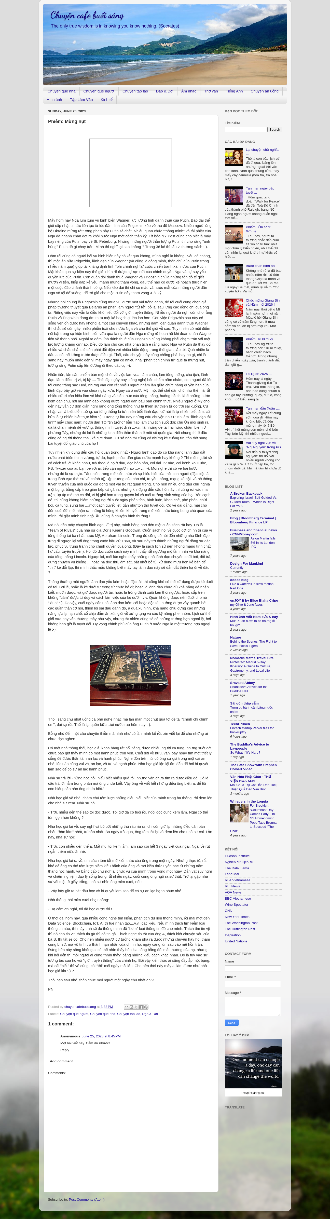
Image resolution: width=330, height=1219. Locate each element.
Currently (236, 568)
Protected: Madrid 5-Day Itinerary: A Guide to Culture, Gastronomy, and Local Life (250, 666)
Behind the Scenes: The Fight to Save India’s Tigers (253, 644)
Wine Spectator (236, 904)
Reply (64, 1050)
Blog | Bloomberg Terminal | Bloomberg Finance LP (253, 520)
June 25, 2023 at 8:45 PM (101, 1036)
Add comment (61, 1061)
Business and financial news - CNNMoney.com (253, 532)
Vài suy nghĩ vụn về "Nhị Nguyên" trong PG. (264, 445)
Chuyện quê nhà (62, 91)
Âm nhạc (188, 91)
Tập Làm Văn (81, 99)
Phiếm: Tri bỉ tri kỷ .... (262, 339)
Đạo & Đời (164, 91)
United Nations (236, 941)
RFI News (232, 886)
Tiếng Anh (234, 91)
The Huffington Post (240, 929)
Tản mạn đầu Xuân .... (263, 408)
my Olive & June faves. (247, 604)
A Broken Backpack (246, 493)
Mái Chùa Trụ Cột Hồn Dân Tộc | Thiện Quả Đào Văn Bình (253, 787)
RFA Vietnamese (237, 880)
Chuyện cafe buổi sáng (86, 14)
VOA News (233, 892)
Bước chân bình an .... (262, 266)
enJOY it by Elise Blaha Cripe (254, 600)
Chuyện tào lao (135, 91)
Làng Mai (232, 874)
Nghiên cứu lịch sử (239, 862)
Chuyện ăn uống (265, 91)
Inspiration (233, 935)
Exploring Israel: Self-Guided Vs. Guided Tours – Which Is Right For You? (253, 502)
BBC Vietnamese (238, 898)
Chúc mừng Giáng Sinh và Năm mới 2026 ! (263, 302)
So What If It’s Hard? (245, 752)
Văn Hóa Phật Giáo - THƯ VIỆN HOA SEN (250, 779)
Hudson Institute (237, 856)
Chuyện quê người (99, 91)
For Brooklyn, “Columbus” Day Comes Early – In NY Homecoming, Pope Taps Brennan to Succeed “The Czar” (254, 818)
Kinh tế (107, 99)
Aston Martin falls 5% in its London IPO (263, 542)
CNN (228, 911)
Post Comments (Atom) (87, 1199)
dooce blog (239, 580)
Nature (235, 637)
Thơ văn (211, 91)
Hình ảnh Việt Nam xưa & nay (254, 617)
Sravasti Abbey (242, 683)
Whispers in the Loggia (249, 801)
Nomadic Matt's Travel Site (252, 658)
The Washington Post (241, 923)
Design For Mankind (246, 563)
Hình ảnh (54, 99)
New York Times (237, 917)
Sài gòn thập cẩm (244, 703)
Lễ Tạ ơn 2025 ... (258, 374)
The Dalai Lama (237, 868)
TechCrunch (240, 724)
